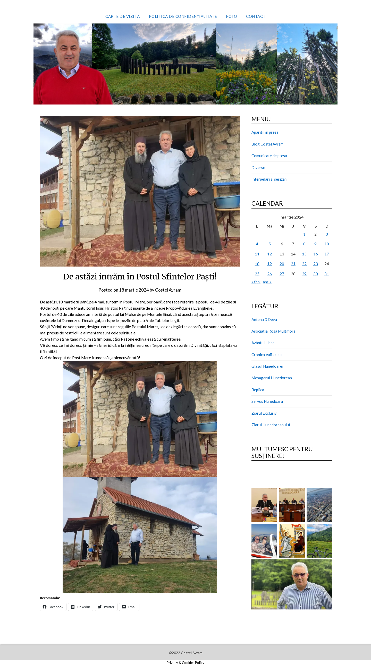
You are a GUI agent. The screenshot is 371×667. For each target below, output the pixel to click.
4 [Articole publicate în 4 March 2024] (257, 244)
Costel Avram (168, 290)
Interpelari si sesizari (269, 179)
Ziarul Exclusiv (264, 413)
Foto (231, 16)
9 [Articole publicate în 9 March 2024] (315, 244)
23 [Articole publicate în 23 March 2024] (315, 263)
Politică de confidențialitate (183, 16)
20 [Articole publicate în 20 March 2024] (282, 263)
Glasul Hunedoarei (267, 366)
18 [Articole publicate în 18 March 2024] (257, 263)
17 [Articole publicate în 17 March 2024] (326, 254)
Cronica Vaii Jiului (266, 354)
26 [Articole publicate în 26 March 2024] (269, 273)
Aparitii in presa (265, 132)
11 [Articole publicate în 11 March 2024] (257, 254)
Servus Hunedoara (267, 401)
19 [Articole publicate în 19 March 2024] (269, 263)
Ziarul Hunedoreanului (270, 424)
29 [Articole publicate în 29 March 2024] (304, 273)
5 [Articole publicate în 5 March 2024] (269, 244)
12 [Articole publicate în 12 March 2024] (269, 254)
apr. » (267, 281)
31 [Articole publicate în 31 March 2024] (326, 273)
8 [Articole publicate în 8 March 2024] (304, 244)
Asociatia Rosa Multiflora (273, 331)
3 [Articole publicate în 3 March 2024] (327, 234)
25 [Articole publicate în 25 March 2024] (257, 273)
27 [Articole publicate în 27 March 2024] (282, 273)
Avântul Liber (262, 342)
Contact (256, 16)
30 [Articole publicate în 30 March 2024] (315, 273)
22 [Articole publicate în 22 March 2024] (304, 263)
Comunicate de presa (269, 155)
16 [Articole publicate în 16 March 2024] (315, 254)
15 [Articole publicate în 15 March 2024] (304, 254)
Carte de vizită (122, 16)
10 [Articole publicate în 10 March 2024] (326, 244)
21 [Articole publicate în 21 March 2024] (293, 263)
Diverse (258, 167)
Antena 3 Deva (264, 319)
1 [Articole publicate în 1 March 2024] (304, 234)
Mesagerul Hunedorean (271, 377)
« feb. (255, 281)
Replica (257, 389)
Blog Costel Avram (267, 144)
